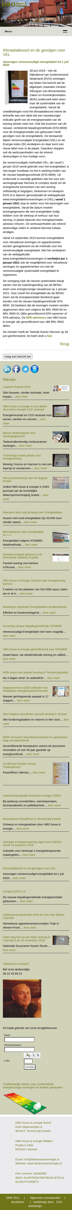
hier (49, 335)
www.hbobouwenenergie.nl (44, 1163)
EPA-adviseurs (36, 317)
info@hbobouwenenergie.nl (41, 1159)
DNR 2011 (13, 1197)
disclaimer (17, 1202)
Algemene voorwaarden (45, 1197)
